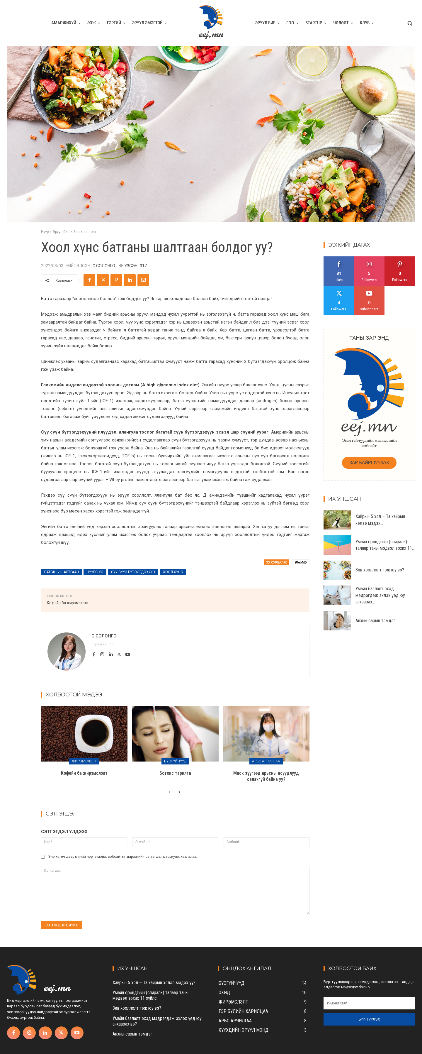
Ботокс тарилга (175, 773)
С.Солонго (104, 266)
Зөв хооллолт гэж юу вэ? (379, 570)
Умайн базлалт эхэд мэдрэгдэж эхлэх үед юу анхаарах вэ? (157, 1021)
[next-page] (179, 792)
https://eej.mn (102, 644)
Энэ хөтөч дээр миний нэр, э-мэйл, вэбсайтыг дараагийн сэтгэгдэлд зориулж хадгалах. (122, 857)
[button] (409, 23)
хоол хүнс (173, 572)
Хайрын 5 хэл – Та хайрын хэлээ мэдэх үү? (154, 982)
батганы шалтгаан (61, 572)
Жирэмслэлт (84, 761)
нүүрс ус (95, 572)
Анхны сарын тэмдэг (375, 620)
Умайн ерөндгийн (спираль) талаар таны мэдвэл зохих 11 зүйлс (150, 995)
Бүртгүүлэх (369, 1019)
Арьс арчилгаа (266, 761)
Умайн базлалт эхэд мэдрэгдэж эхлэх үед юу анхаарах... (380, 595)
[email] (369, 1003)
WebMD (301, 562)
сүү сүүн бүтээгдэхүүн (133, 572)
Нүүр (45, 232)
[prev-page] (169, 792)
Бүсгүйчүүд (175, 761)
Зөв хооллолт (84, 232)
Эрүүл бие (60, 232)
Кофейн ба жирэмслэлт (68, 602)
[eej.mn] (211, 23)
